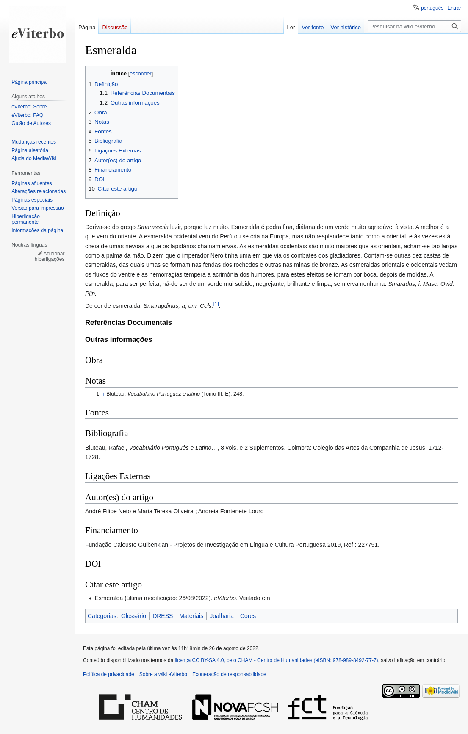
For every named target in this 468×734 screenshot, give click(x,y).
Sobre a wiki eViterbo (163, 674)
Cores (248, 615)
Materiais (191, 615)
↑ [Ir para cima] (103, 394)
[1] (216, 303)
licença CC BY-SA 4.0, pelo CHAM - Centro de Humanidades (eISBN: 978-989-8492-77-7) (276, 660)
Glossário (133, 615)
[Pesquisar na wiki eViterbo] (414, 26)
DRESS (162, 615)
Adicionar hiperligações (50, 257)
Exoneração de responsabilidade (229, 674)
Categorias (102, 615)
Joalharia (222, 615)
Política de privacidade (108, 674)
